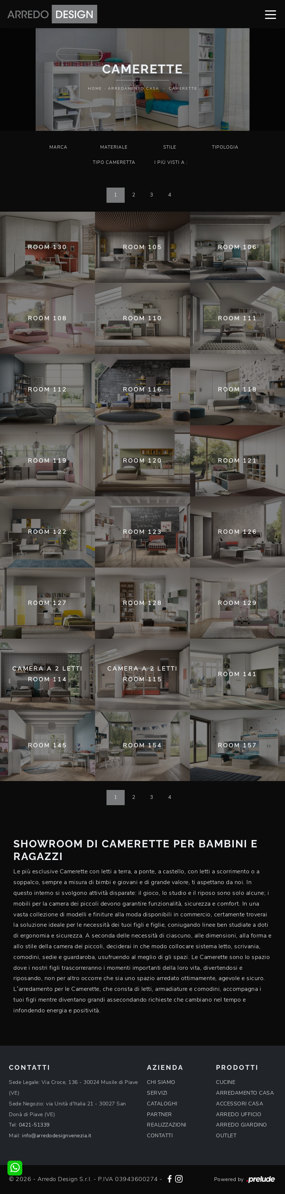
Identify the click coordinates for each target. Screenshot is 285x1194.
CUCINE (225, 1082)
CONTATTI (160, 1135)
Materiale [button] (114, 147)
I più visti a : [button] (171, 162)
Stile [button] (169, 147)
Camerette (183, 88)
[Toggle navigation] (271, 14)
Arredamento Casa (133, 88)
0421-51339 (34, 1124)
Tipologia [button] (225, 147)
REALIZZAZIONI (166, 1124)
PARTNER (159, 1114)
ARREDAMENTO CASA (245, 1093)
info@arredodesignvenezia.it (57, 1135)
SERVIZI (157, 1093)
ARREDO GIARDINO (241, 1124)
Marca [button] (58, 147)
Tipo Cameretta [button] (114, 162)
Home (95, 88)
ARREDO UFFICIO (238, 1114)
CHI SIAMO (161, 1082)
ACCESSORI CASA (239, 1103)
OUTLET (226, 1135)
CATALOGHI (162, 1103)
